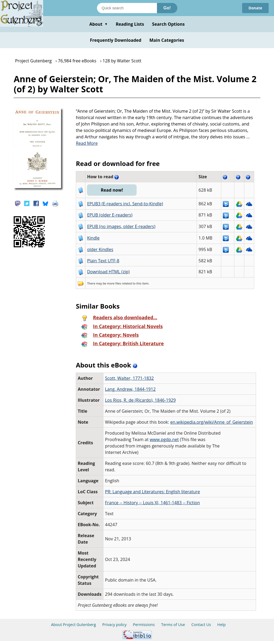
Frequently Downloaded (115, 40)
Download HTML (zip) (108, 272)
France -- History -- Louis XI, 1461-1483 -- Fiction (152, 503)
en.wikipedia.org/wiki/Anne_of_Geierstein (211, 422)
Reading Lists (130, 24)
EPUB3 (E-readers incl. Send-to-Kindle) (125, 204)
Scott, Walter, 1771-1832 (129, 378)
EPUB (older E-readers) (109, 215)
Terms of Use (173, 624)
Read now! (112, 190)
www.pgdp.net (164, 439)
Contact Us (201, 624)
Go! (167, 8)
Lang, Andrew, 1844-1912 (130, 389)
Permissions (144, 624)
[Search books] (127, 8)
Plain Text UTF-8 (103, 261)
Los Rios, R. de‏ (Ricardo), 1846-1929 (140, 400)
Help (221, 624)
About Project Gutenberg (73, 624)
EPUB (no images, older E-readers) (121, 226)
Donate (255, 7)
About (98, 24)
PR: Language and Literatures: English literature (152, 492)
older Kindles (100, 249)
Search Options (168, 24)
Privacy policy (114, 624)
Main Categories (166, 40)
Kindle (93, 238)
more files (114, 283)
